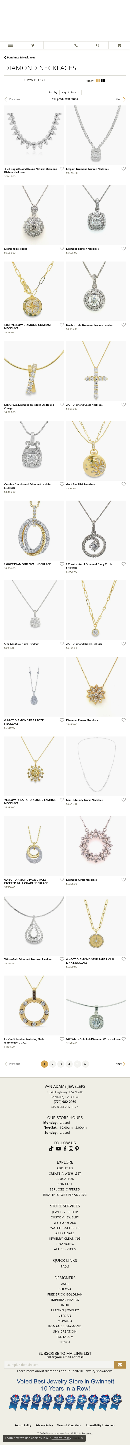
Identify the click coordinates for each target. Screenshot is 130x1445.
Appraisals (65, 1233)
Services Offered (65, 1189)
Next (119, 99)
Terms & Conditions (69, 1425)
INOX (65, 1305)
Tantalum (65, 1337)
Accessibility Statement (100, 1425)
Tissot (65, 1342)
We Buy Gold (65, 1223)
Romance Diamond (65, 1326)
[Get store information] (65, 1107)
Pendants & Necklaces (21, 57)
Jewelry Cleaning (65, 1238)
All (85, 1064)
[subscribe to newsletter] (120, 1365)
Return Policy (23, 1425)
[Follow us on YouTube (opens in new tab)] (58, 1148)
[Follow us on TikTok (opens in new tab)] (51, 1148)
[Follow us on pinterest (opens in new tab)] (77, 1148)
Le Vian (65, 1316)
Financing (65, 1244)
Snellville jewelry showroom (91, 1371)
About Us (65, 1168)
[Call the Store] (65, 1102)
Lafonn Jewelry (65, 1310)
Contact (65, 1184)
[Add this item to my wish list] (60, 168)
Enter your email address (65, 1357)
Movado (65, 1321)
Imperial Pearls (65, 1300)
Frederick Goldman (65, 1294)
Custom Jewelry (65, 1217)
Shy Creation (65, 1331)
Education (65, 1179)
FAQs (65, 1266)
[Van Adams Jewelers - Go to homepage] (65, 21)
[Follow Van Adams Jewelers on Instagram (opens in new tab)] (71, 1148)
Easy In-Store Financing (65, 1195)
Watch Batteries (64, 1228)
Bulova (65, 1289)
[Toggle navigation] (10, 45)
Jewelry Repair (65, 1212)
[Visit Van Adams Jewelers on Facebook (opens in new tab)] (65, 1148)
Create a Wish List (65, 1173)
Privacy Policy (44, 1425)
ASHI (65, 1284)
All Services (65, 1249)
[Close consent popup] (82, 1438)
